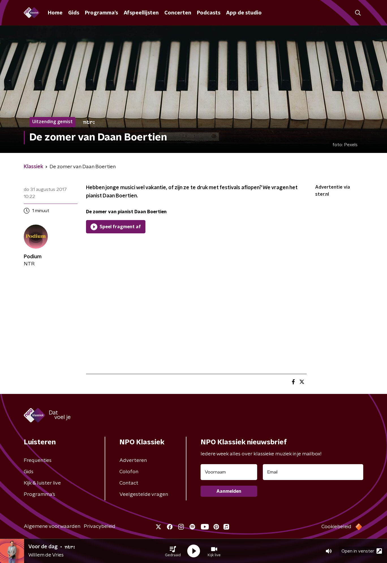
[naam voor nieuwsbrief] (229, 472)
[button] (173, 551)
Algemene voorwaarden (52, 526)
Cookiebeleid (336, 526)
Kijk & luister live (42, 483)
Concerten (177, 13)
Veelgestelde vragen (143, 494)
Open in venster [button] (361, 551)
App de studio (244, 13)
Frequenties (37, 460)
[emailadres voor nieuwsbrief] (313, 472)
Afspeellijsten (141, 13)
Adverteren (133, 460)
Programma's (101, 13)
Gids (73, 13)
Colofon (128, 471)
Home (55, 13)
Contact (128, 483)
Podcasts (208, 13)
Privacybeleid (99, 526)
